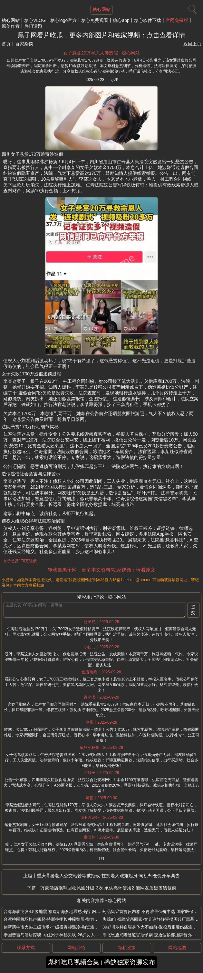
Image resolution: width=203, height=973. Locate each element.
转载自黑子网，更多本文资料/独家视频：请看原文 (101, 569)
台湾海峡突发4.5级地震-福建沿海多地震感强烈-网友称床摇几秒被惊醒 (69, 911)
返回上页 (192, 43)
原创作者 (11, 26)
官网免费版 (177, 20)
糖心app (121, 20)
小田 (115, 80)
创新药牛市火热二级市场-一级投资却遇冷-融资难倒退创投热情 (62, 927)
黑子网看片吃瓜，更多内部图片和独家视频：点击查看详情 (101, 35)
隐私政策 (127, 947)
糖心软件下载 (147, 20)
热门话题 (33, 26)
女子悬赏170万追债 (20, 561)
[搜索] (191, 8)
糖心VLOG (35, 20)
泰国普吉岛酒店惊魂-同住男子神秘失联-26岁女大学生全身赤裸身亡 (66, 934)
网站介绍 (76, 947)
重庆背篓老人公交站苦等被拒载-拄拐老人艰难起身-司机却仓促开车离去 (108, 875)
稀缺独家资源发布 (129, 962)
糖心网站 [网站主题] (101, 9)
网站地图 (177, 947)
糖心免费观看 (94, 20)
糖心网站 (11, 20)
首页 (6, 43)
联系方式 (26, 947)
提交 (193, 609)
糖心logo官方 (63, 20)
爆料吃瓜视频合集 (73, 962)
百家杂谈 (24, 43)
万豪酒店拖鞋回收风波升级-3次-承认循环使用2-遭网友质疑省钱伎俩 (108, 887)
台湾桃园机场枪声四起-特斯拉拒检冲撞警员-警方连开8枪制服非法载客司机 (73, 919)
